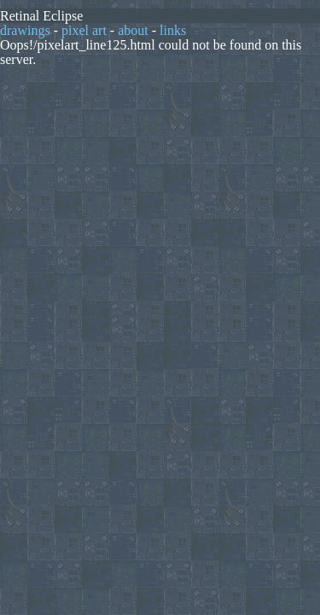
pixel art (84, 30)
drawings (25, 30)
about (133, 30)
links (173, 30)
